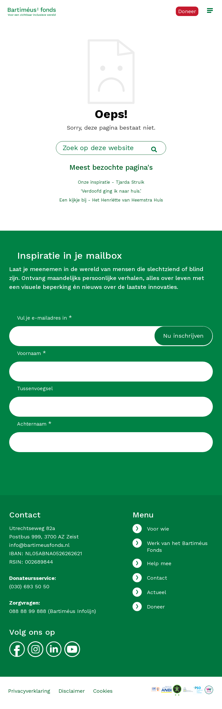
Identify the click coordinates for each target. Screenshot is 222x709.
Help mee (159, 563)
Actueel (156, 592)
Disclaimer (72, 691)
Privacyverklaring (29, 691)
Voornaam (31, 353)
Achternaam (34, 424)
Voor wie (158, 529)
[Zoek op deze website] (111, 148)
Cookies (103, 691)
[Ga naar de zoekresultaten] (154, 149)
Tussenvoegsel (35, 388)
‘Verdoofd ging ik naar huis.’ (111, 191)
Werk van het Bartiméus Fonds (177, 546)
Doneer (156, 607)
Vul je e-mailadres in (44, 318)
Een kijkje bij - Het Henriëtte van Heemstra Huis (111, 200)
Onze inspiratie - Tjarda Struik (111, 182)
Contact (157, 578)
